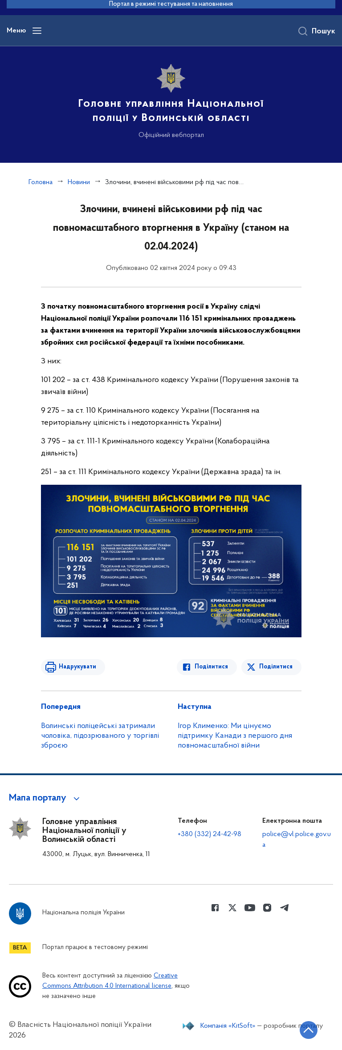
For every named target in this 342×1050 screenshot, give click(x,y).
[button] (45, 798)
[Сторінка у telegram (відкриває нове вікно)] (284, 907)
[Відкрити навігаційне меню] (37, 30)
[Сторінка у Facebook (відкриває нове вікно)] (215, 907)
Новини (79, 182)
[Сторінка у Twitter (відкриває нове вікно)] (232, 907)
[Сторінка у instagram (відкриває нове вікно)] (267, 907)
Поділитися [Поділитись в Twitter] (276, 667)
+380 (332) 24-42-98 (209, 834)
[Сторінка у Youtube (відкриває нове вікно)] (249, 907)
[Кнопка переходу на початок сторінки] (309, 1030)
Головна (40, 182)
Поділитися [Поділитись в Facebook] (211, 667)
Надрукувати (77, 667)
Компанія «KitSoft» (228, 1026)
